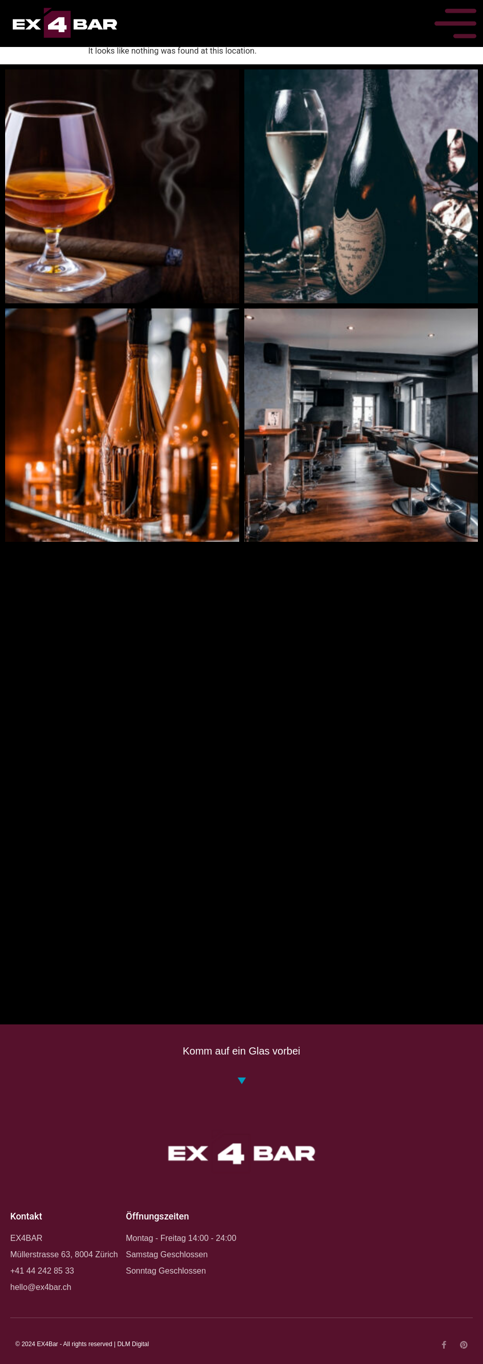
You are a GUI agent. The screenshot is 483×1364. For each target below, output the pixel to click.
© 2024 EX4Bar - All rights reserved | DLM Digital (82, 1344)
